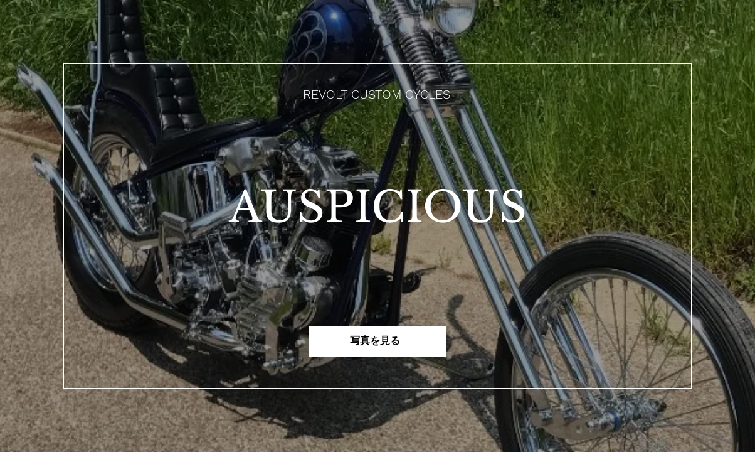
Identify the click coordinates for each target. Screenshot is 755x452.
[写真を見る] (377, 341)
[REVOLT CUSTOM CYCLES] (377, 94)
